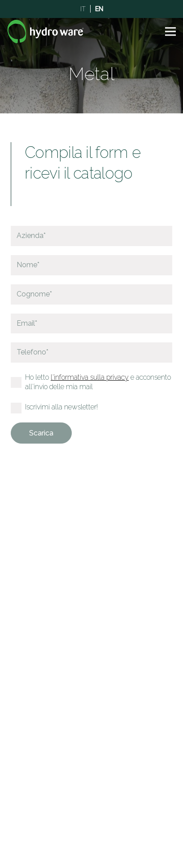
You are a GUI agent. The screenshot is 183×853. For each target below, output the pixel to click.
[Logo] (45, 31)
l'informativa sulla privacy (90, 377)
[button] (170, 31)
